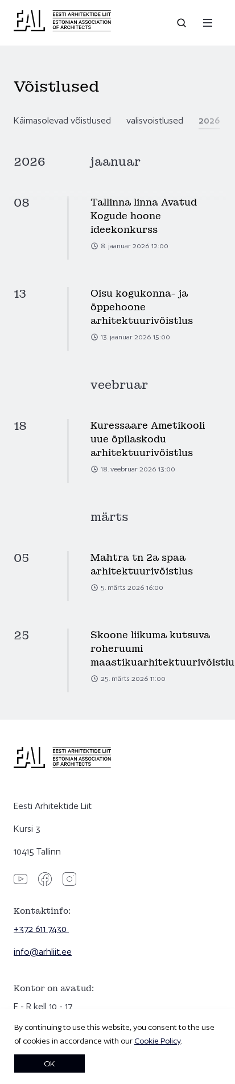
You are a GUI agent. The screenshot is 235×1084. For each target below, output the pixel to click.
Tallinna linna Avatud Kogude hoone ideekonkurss (143, 216)
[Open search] (182, 23)
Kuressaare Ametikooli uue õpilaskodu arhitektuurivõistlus (147, 439)
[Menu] (207, 22)
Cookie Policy (157, 1040)
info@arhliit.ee (43, 951)
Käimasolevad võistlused (62, 120)
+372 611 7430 (41, 928)
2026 (209, 120)
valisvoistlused (154, 120)
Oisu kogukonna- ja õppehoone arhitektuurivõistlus (141, 307)
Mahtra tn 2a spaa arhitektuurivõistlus (141, 564)
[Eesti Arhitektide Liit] (62, 28)
